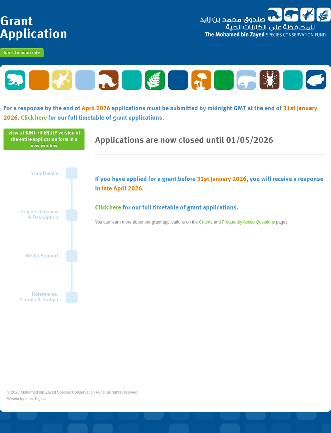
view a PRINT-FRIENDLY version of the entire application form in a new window (44, 139)
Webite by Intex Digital (26, 398)
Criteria (206, 222)
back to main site (22, 52)
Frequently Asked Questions (248, 222)
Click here (34, 118)
